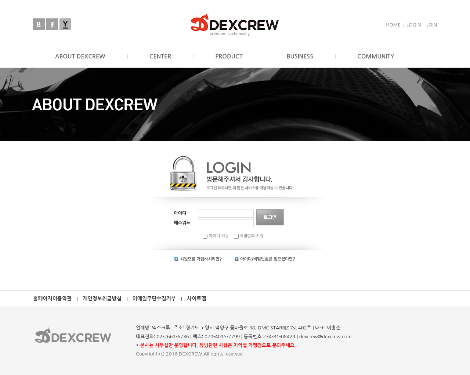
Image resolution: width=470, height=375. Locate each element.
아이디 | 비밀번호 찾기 (265, 259)
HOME (393, 24)
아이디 (180, 213)
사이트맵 (196, 298)
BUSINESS (300, 56)
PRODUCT (229, 56)
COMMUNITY (375, 56)
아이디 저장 (216, 236)
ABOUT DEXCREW (80, 56)
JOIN (432, 24)
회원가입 (198, 259)
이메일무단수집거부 (154, 298)
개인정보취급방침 (102, 298)
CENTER (160, 56)
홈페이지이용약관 (52, 298)
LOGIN (413, 24)
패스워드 (182, 223)
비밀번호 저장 (249, 236)
